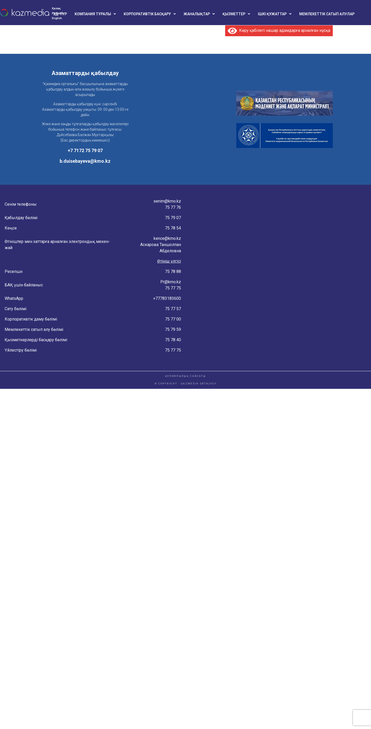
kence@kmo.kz (167, 238)
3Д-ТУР (60, 14)
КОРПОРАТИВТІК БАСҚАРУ (150, 14)
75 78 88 (173, 271)
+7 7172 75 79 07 (85, 150)
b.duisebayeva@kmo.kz (85, 161)
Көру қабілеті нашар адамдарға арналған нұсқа (279, 30)
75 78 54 (173, 228)
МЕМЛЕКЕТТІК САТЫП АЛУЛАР (326, 14)
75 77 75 (173, 288)
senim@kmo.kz (167, 201)
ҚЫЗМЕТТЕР (236, 14)
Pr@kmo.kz (170, 281)
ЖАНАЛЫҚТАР (199, 14)
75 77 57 (173, 308)
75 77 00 (173, 319)
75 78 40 (173, 339)
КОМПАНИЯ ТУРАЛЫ (95, 14)
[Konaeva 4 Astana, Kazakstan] (278, 277)
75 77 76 (173, 207)
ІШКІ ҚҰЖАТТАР (274, 14)
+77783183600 (167, 298)
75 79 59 (173, 329)
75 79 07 (173, 217)
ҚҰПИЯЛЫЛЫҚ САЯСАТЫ (185, 376)
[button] (95, 14)
